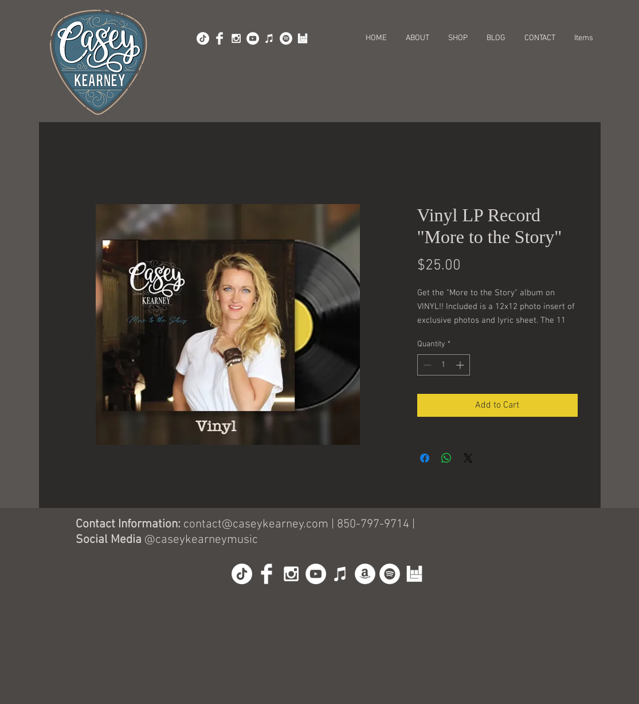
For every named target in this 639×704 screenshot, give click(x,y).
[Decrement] (426, 365)
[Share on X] (468, 458)
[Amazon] (365, 574)
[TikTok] (203, 38)
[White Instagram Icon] (236, 38)
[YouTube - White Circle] (252, 38)
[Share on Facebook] (425, 458)
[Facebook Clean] (219, 38)
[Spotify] (286, 38)
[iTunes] (269, 38)
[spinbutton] (443, 365)
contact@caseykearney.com (255, 524)
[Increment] (461, 365)
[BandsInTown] (302, 38)
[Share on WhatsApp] (446, 458)
